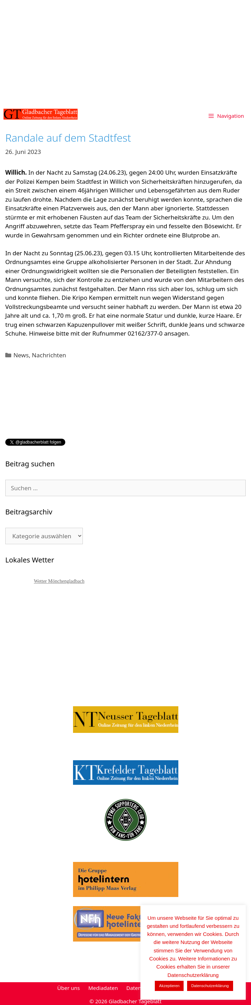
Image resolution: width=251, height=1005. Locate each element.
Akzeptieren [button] (169, 986)
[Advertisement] (125, 53)
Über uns (68, 987)
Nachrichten (49, 355)
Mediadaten (103, 987)
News (21, 355)
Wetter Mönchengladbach (59, 581)
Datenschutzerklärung (210, 986)
